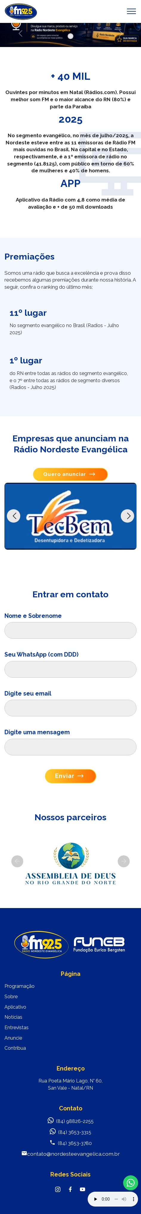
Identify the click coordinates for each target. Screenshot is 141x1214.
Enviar (69, 776)
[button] (120, 33)
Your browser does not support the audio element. (113, 1199)
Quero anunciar (69, 474)
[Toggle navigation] (131, 11)
